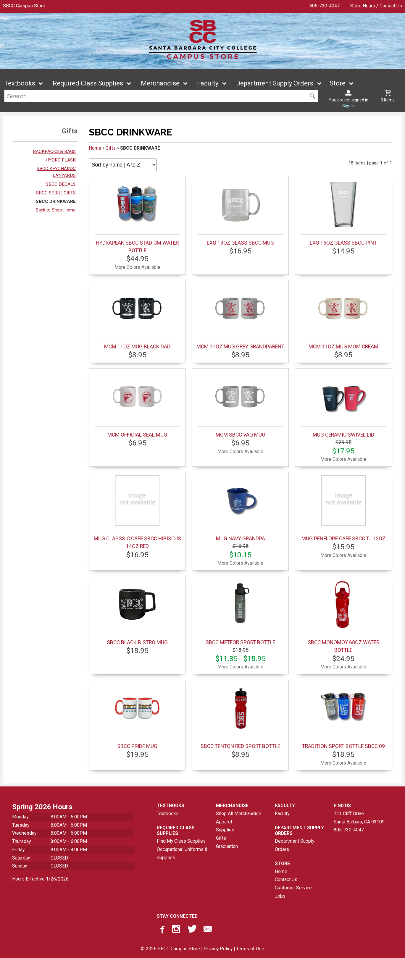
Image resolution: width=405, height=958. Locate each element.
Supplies (225, 830)
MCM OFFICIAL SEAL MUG (137, 404)
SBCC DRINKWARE (56, 201)
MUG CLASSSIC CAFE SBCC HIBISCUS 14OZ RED (137, 512)
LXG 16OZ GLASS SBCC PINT (343, 213)
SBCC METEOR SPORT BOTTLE (240, 612)
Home (95, 148)
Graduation (227, 846)
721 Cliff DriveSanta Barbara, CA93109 (359, 818)
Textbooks (19, 83)
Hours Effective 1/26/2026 (40, 879)
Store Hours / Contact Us (376, 6)
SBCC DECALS (61, 184)
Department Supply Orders (274, 83)
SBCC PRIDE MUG (137, 716)
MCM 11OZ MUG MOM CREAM (343, 316)
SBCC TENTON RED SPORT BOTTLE (240, 716)
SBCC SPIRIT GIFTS (56, 193)
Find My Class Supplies (181, 841)
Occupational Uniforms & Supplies (182, 853)
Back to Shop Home (56, 210)
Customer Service (293, 888)
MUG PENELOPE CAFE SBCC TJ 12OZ (343, 508)
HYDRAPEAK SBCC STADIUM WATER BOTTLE (137, 216)
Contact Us (286, 879)
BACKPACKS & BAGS (54, 151)
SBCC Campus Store (24, 6)
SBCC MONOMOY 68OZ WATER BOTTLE (343, 616)
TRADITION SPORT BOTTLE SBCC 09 (343, 716)
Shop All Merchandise (238, 813)
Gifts (111, 148)
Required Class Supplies (88, 83)
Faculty (207, 83)
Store (338, 83)
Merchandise (160, 83)
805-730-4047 (324, 6)
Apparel (224, 822)
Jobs (280, 896)
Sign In (348, 106)
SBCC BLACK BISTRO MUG (137, 612)
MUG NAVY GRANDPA (240, 508)
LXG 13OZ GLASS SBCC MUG (240, 213)
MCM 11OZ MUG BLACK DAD (137, 316)
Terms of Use (250, 948)
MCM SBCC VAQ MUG (240, 404)
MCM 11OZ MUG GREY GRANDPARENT (240, 316)
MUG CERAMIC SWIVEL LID (343, 404)
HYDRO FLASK (61, 160)
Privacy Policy (218, 948)
